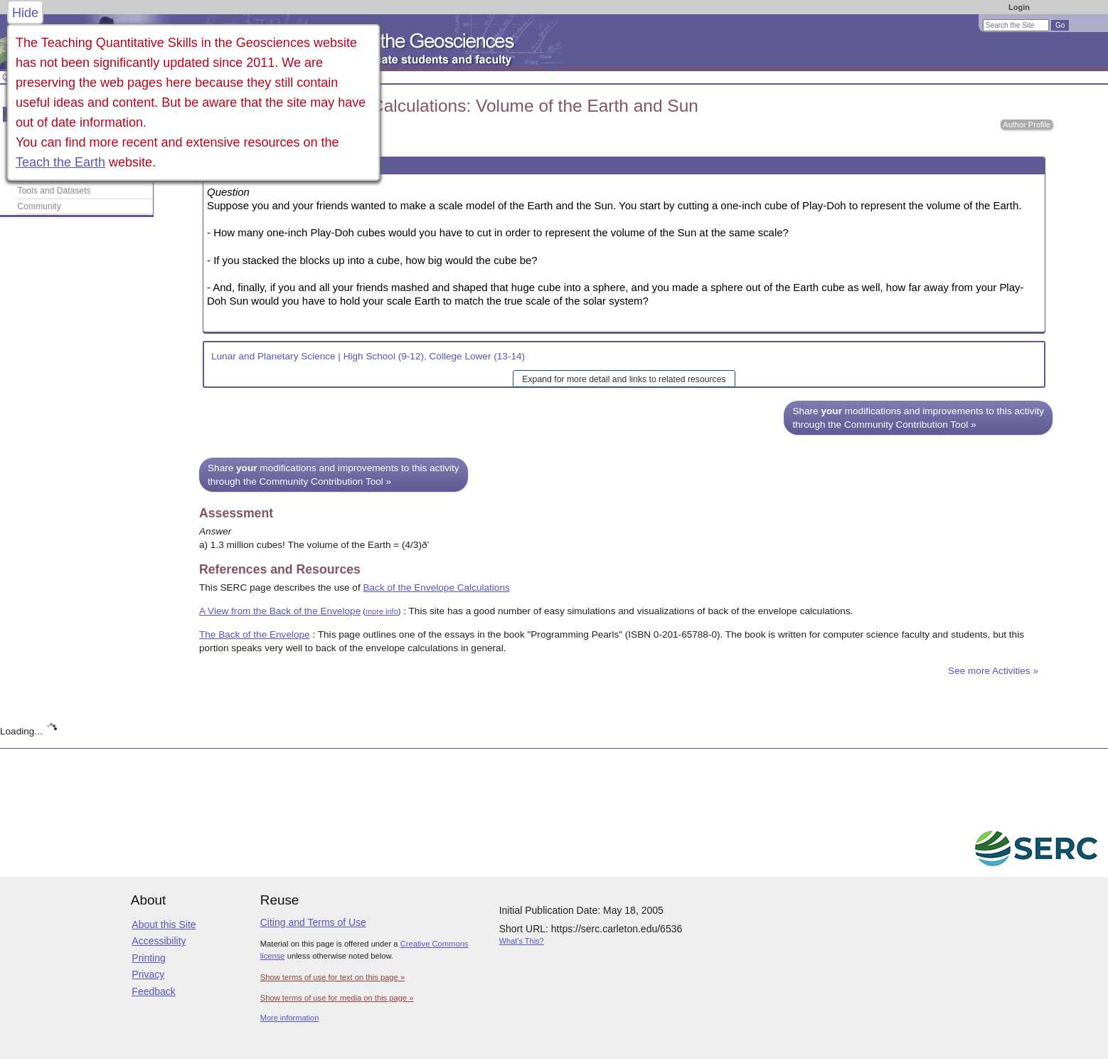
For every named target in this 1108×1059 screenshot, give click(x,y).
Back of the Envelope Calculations (436, 587)
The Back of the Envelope (254, 634)
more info (382, 611)
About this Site (164, 924)
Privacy (148, 974)
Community (39, 206)
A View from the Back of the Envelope (280, 611)
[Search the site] (1016, 25)
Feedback (153, 991)
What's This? (521, 941)
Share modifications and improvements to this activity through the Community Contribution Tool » (918, 418)
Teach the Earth (60, 162)
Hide (25, 13)
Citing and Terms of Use (313, 922)
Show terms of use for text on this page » (332, 977)
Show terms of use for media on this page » (337, 998)
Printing (148, 958)
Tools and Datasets (54, 191)
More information (289, 1017)
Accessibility (159, 941)
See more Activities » (993, 670)
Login (1019, 7)
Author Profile (1026, 124)
